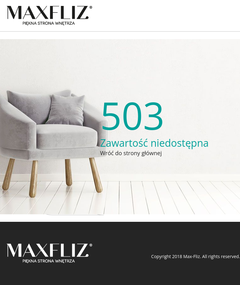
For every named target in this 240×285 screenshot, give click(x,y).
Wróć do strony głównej (131, 153)
